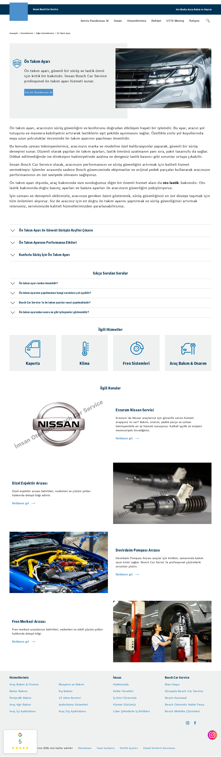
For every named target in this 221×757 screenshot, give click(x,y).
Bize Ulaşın (172, 684)
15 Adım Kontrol (70, 697)
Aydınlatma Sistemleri (73, 704)
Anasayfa (13, 33)
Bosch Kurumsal (176, 697)
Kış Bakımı (66, 691)
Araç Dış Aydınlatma (72, 711)
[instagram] (188, 723)
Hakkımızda (121, 684)
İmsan (118, 20)
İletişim (194, 20)
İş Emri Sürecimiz (125, 697)
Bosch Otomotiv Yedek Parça (184, 704)
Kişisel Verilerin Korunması (159, 748)
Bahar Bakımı (18, 691)
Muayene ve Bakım (71, 684)
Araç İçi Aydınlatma (22, 711)
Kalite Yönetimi (123, 691)
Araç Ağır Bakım (20, 704)
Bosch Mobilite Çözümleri (182, 711)
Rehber (156, 20)
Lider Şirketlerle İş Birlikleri (131, 711)
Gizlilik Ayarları (129, 748)
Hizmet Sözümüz (124, 704)
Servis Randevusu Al (95, 20)
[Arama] (208, 20)
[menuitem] (94, 21)
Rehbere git (124, 438)
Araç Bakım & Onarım (24, 684)
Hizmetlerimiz (136, 20)
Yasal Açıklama (106, 748)
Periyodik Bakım (20, 697)
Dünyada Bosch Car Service (184, 691)
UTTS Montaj (175, 20)
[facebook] (195, 723)
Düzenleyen (85, 748)
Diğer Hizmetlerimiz (45, 33)
